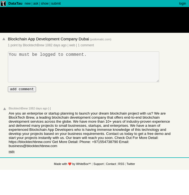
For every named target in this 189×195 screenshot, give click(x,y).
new (28, 3)
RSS (121, 171)
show (44, 3)
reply (12, 158)
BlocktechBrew (33, 45)
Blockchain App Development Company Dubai (48, 39)
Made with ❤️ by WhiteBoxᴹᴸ (72, 171)
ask (35, 3)
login (182, 3)
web (72, 45)
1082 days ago (56, 45)
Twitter (130, 171)
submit (56, 3)
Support (98, 171)
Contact (111, 171)
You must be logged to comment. (86, 70)
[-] (49, 115)
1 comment (86, 45)
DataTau (15, 3)
